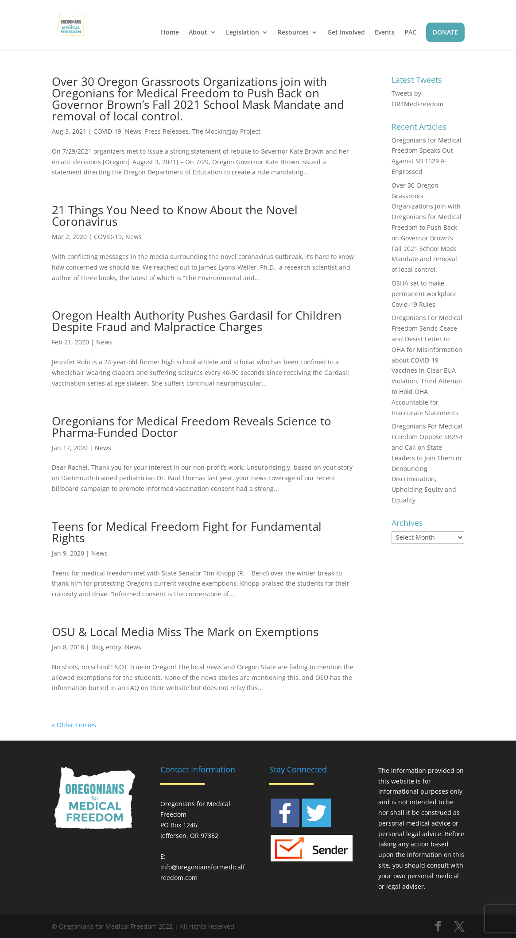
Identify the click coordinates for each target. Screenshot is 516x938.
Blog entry (106, 647)
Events (385, 32)
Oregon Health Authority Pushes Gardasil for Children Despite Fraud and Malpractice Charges (196, 321)
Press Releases (167, 131)
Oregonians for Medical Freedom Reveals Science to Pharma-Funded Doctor (191, 426)
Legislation (242, 32)
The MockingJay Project (226, 131)
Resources (293, 32)
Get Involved (346, 32)
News (133, 131)
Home (170, 32)
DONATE (445, 32)
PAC (410, 32)
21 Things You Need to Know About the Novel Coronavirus (175, 215)
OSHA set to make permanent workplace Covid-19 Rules (424, 294)
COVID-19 (107, 131)
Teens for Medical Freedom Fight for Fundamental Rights (187, 532)
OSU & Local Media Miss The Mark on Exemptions (185, 632)
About (198, 32)
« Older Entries (74, 725)
